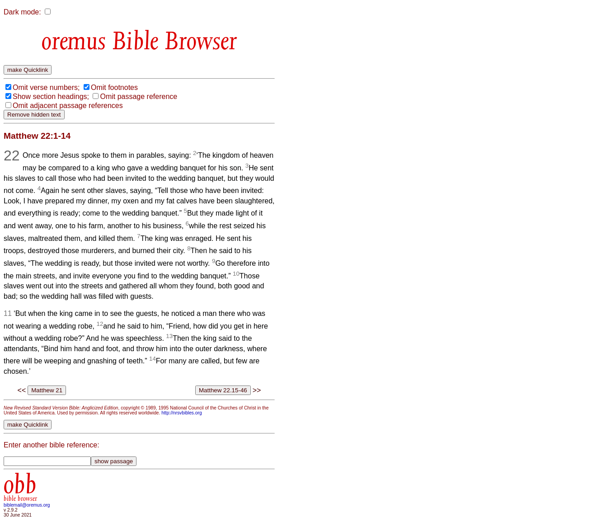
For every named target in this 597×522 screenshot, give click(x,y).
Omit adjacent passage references (68, 105)
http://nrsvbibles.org (181, 412)
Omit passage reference (138, 96)
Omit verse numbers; (46, 87)
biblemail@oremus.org (27, 505)
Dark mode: (22, 12)
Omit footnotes (114, 87)
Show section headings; (51, 96)
